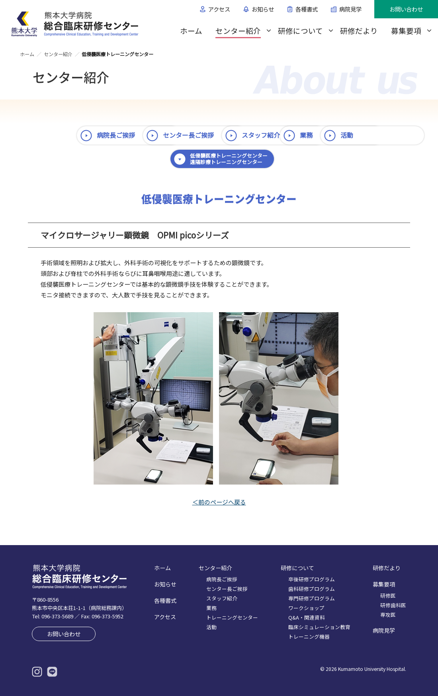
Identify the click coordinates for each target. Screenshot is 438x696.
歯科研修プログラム (311, 588)
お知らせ (263, 9)
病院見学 (350, 9)
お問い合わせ (406, 9)
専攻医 (388, 614)
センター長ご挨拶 (212, 135)
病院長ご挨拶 (95, 135)
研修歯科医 (393, 605)
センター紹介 (238, 30)
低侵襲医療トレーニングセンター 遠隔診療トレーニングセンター (337, 158)
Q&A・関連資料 (306, 617)
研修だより (359, 30)
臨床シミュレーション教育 (319, 627)
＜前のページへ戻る (219, 502)
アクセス (219, 9)
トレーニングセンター (232, 617)
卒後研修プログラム (311, 579)
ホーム (191, 30)
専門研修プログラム (311, 598)
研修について (300, 30)
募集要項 (406, 30)
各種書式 (306, 9)
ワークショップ (306, 608)
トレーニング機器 (309, 636)
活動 (193, 158)
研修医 (388, 595)
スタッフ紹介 (318, 135)
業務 (82, 158)
